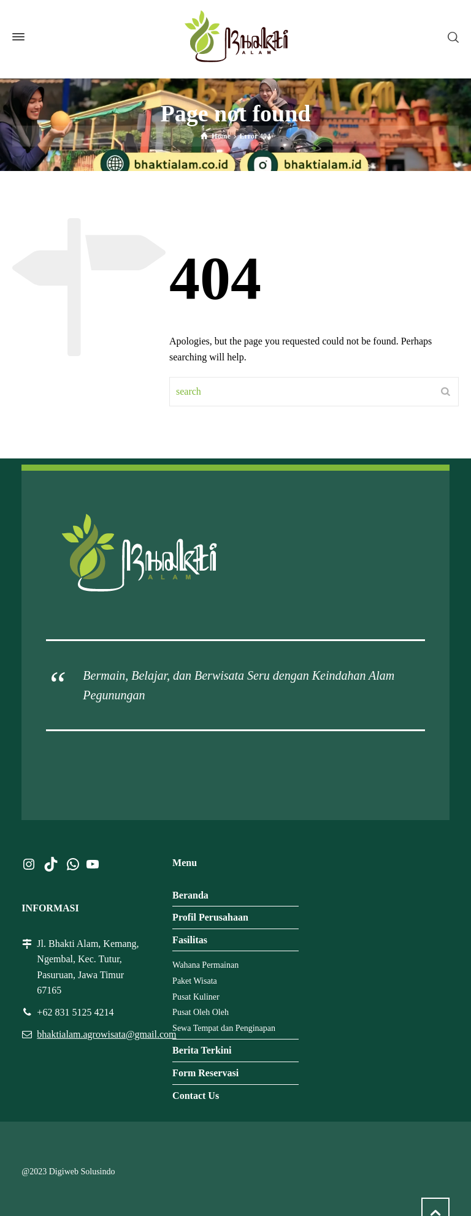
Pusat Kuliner (196, 996)
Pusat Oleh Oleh (200, 1012)
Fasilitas (189, 940)
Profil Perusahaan (210, 917)
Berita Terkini (201, 1050)
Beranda (190, 895)
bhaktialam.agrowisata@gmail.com (106, 1034)
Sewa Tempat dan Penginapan (223, 1028)
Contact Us (195, 1095)
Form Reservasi (205, 1073)
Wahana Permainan (205, 965)
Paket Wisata (194, 981)
